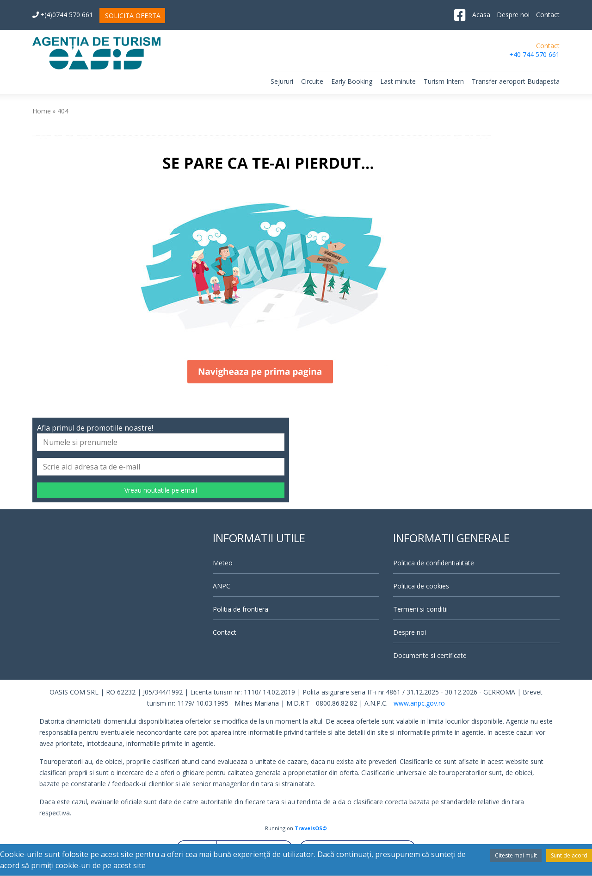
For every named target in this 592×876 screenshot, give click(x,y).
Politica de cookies (421, 586)
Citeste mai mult (516, 855)
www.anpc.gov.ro (419, 703)
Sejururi (282, 81)
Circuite (312, 81)
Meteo (223, 562)
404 (62, 110)
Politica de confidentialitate (433, 562)
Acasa (481, 14)
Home (41, 110)
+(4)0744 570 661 (62, 14)
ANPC (221, 586)
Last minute (398, 81)
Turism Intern (444, 81)
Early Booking (351, 81)
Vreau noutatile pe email (160, 490)
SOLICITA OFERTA (132, 15)
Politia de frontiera (240, 609)
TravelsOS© (311, 828)
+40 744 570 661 (534, 54)
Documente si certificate (430, 655)
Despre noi (513, 14)
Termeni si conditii (420, 609)
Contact (548, 14)
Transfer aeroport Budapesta (516, 81)
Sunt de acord (569, 855)
